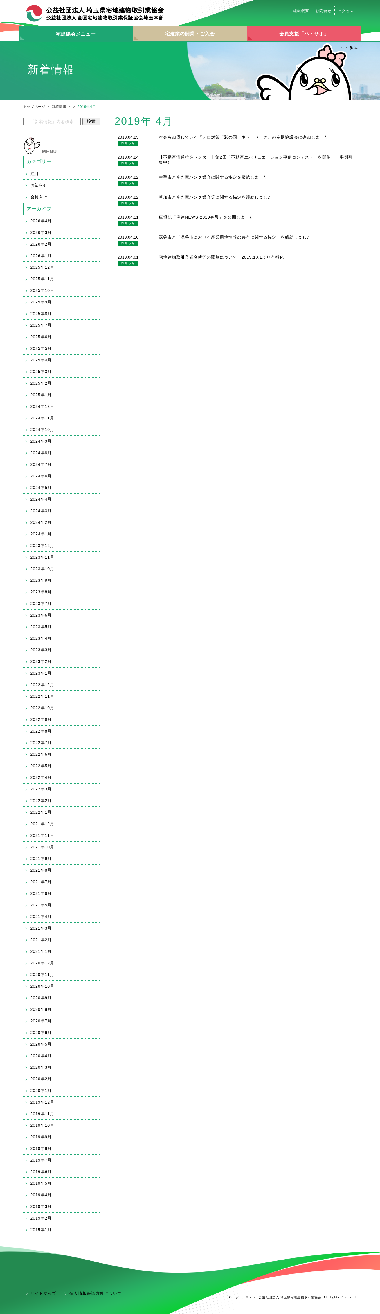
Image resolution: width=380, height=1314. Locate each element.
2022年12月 (42, 684)
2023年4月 (41, 638)
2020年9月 (41, 997)
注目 (34, 173)
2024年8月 (41, 452)
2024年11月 (42, 418)
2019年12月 (42, 1102)
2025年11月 (42, 279)
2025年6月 (41, 337)
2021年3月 (41, 928)
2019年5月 (41, 1183)
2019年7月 (41, 1160)
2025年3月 (41, 371)
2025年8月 (41, 313)
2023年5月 (41, 626)
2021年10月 (42, 847)
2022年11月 (42, 696)
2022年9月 (41, 719)
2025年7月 (41, 325)
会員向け (39, 197)
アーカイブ (39, 208)
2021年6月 (41, 893)
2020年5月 (41, 1044)
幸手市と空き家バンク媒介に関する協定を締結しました (213, 177)
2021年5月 (41, 905)
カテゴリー (39, 161)
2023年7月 (41, 603)
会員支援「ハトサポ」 (304, 33)
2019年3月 (41, 1206)
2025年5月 (41, 348)
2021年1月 (41, 951)
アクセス (346, 11)
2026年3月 (41, 232)
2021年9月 (41, 858)
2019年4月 (41, 1195)
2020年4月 (41, 1055)
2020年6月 (41, 1032)
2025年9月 (41, 302)
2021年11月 (42, 835)
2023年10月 (42, 568)
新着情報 (59, 107)
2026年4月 (41, 221)
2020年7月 (41, 1021)
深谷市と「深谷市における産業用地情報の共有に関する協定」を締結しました (235, 237)
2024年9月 (41, 441)
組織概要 (301, 11)
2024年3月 (41, 510)
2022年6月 (41, 754)
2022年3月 (41, 789)
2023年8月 (41, 592)
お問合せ (323, 11)
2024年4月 (41, 499)
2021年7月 (41, 881)
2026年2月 (41, 244)
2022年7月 (41, 742)
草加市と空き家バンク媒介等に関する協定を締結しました (215, 197)
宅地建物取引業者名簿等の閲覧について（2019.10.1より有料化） (223, 257)
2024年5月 (41, 487)
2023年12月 (42, 545)
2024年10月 (42, 429)
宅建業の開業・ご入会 (190, 33)
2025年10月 (42, 290)
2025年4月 (41, 360)
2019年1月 (41, 1229)
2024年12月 (42, 406)
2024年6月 (41, 476)
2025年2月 (41, 383)
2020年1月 (41, 1090)
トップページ (34, 107)
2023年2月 (41, 661)
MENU (49, 151)
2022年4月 (41, 777)
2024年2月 (41, 522)
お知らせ (128, 143)
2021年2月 (41, 939)
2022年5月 (41, 766)
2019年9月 (41, 1137)
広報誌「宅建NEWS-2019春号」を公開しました (206, 217)
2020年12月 (42, 963)
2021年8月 (41, 870)
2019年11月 (42, 1113)
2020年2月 (41, 1079)
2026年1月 (41, 255)
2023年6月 (41, 615)
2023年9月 (41, 580)
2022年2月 (41, 800)
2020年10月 (42, 986)
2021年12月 (42, 824)
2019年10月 (42, 1125)
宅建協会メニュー (76, 34)
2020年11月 (42, 974)
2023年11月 (42, 557)
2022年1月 (41, 812)
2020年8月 (41, 1009)
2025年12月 (42, 267)
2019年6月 (41, 1171)
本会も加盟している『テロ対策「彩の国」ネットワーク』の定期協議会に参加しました (243, 137)
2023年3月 (41, 650)
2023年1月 (41, 673)
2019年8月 (41, 1148)
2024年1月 (41, 534)
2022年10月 (42, 708)
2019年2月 (41, 1218)
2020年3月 (41, 1067)
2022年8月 (41, 731)
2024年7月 (41, 464)
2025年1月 (41, 394)
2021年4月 (41, 916)
